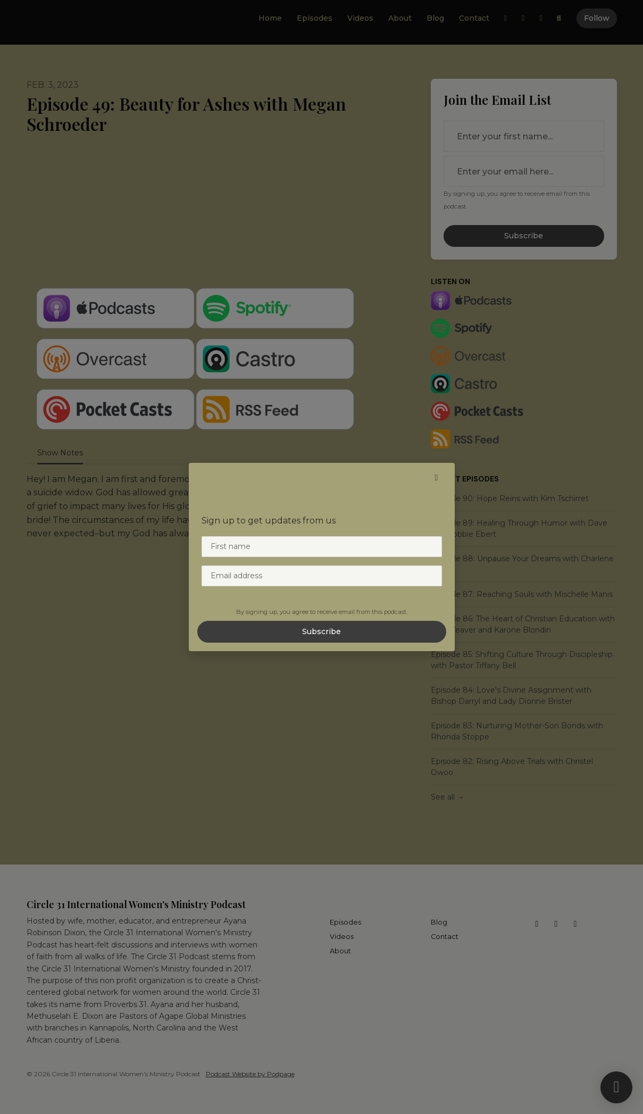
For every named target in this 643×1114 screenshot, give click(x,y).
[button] (436, 477)
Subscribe (321, 631)
